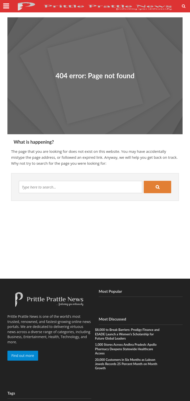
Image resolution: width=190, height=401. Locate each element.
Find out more (22, 355)
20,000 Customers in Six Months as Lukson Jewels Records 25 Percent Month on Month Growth (126, 364)
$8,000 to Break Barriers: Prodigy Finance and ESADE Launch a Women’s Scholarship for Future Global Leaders (125, 334)
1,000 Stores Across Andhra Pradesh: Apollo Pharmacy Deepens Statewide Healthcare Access (126, 349)
